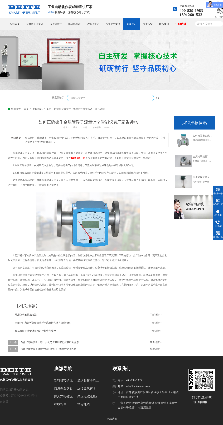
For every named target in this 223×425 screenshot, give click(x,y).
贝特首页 (15, 24)
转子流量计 (56, 24)
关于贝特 (148, 24)
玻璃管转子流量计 (89, 380)
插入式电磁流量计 (65, 396)
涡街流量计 (93, 24)
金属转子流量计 (34, 24)
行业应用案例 (113, 24)
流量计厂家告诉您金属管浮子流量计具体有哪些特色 (42, 322)
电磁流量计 (74, 24)
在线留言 (60, 404)
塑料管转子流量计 (65, 380)
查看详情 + (156, 342)
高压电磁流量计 (88, 396)
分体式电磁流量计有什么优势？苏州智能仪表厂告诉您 (50, 342)
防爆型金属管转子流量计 (65, 388)
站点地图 (83, 404)
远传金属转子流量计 (89, 388)
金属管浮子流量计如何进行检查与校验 (35, 331)
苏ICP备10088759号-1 (24, 395)
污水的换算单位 (201, 177)
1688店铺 (180, 24)
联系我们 (164, 24)
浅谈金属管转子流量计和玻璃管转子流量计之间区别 (48, 349)
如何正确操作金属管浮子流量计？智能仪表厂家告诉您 (76, 109)
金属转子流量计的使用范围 (207, 156)
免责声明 (112, 418)
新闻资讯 (131, 24)
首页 (26, 109)
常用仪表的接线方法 (26, 314)
